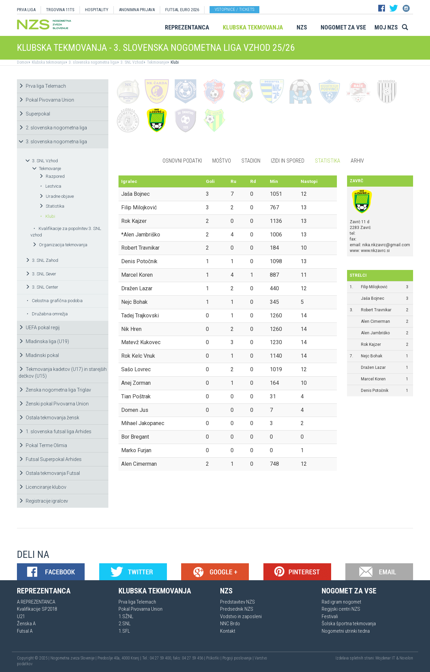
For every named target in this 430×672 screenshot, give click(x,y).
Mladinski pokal (39, 355)
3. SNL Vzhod (131, 62)
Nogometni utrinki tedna (346, 631)
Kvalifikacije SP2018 (37, 609)
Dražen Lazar (373, 367)
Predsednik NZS (236, 609)
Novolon (406, 658)
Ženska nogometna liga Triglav (55, 390)
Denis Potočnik (374, 390)
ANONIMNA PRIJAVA (137, 9)
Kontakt (227, 631)
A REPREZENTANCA (36, 602)
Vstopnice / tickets (234, 9)
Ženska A (26, 624)
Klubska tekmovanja (253, 27)
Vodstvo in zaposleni (241, 616)
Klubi (174, 62)
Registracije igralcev (43, 501)
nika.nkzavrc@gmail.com (386, 245)
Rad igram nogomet (341, 602)
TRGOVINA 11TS (60, 9)
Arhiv (357, 161)
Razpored (52, 176)
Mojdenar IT (385, 658)
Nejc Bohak (371, 356)
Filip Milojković (374, 287)
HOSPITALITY (96, 9)
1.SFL (124, 631)
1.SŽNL (126, 616)
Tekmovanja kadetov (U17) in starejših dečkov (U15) (63, 372)
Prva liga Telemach (42, 86)
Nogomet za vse (343, 27)
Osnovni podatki (182, 161)
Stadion (250, 161)
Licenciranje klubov (42, 487)
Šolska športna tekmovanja (349, 624)
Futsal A (25, 631)
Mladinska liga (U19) (44, 341)
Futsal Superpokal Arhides (50, 459)
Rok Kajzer (371, 344)
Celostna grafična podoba (54, 300)
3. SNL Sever (40, 273)
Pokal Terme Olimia (43, 445)
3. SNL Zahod (41, 260)
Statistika (51, 206)
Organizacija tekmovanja (59, 244)
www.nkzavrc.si (375, 250)
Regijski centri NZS (341, 609)
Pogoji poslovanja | (238, 658)
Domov (22, 62)
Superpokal (34, 114)
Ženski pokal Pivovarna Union (54, 403)
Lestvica (50, 186)
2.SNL (125, 624)
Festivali (330, 616)
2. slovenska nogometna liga (53, 127)
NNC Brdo (230, 624)
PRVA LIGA (26, 9)
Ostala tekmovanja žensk (49, 417)
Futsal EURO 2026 (182, 9)
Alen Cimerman (375, 321)
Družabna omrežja (47, 313)
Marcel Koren (373, 379)
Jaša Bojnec (372, 298)
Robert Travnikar (376, 310)
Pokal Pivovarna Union (46, 100)
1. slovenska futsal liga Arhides (55, 431)
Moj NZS (386, 27)
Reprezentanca (187, 27)
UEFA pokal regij (39, 327)
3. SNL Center (41, 287)
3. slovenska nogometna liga (92, 62)
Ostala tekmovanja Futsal (49, 473)
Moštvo (221, 161)
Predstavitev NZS (237, 602)
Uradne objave (56, 196)
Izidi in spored (287, 161)
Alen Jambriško (375, 333)
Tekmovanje (156, 62)
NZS (302, 27)
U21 (21, 616)
